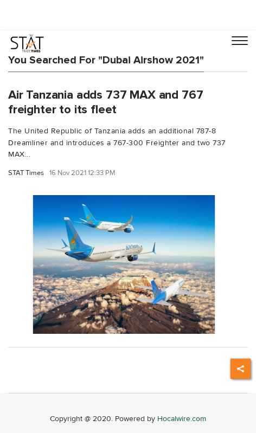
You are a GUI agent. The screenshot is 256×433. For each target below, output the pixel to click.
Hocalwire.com (181, 418)
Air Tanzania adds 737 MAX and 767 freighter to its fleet (105, 102)
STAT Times (26, 173)
